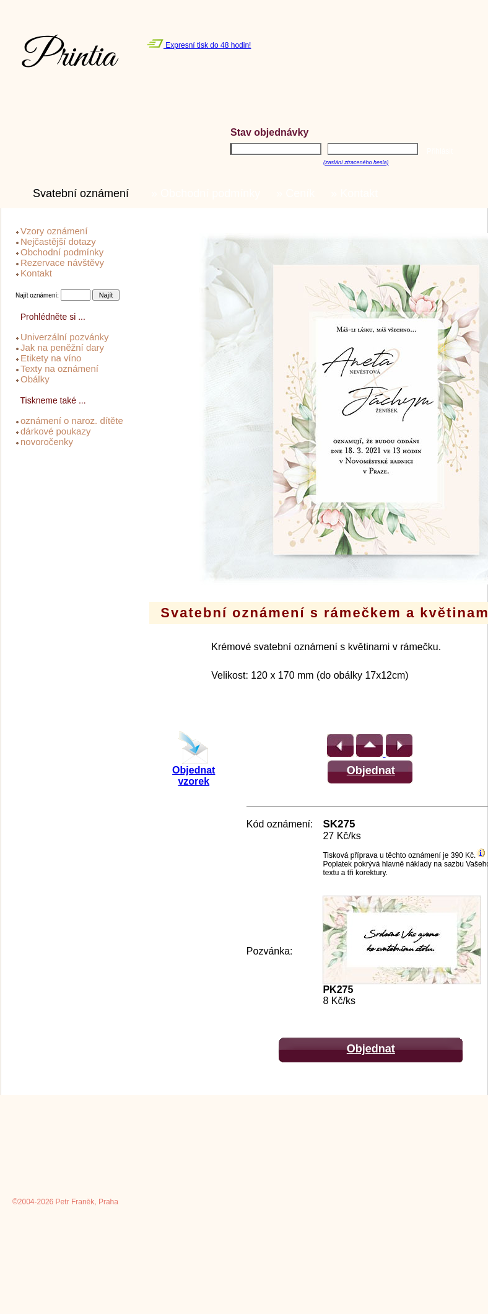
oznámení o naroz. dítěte (71, 420)
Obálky (35, 379)
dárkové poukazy (55, 431)
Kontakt (36, 273)
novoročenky (46, 441)
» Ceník (298, 193)
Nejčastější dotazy (58, 241)
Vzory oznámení (53, 231)
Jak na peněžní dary (62, 347)
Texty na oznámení (59, 368)
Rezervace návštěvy (62, 262)
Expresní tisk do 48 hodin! (199, 45)
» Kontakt (357, 193)
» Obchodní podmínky (208, 193)
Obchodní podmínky (61, 252)
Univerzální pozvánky (64, 337)
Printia (69, 57)
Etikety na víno (50, 358)
